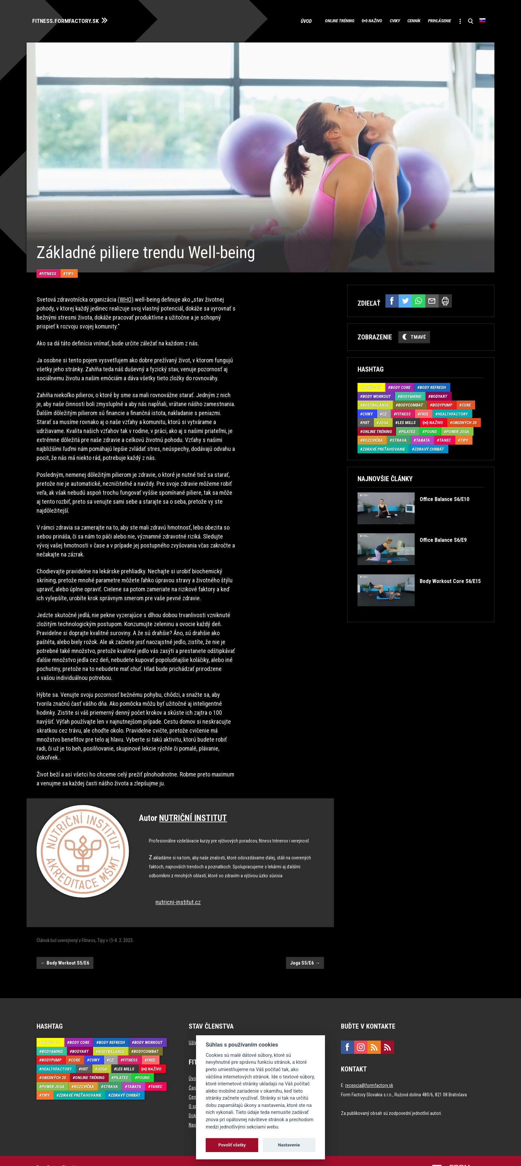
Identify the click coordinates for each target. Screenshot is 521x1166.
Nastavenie (289, 1144)
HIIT (366, 419)
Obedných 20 (464, 419)
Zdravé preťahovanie (384, 446)
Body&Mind (410, 393)
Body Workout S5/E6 (65, 941)
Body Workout (377, 393)
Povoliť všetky (232, 1144)
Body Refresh (433, 384)
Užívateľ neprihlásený (209, 1020)
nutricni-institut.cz (178, 879)
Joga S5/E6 (305, 941)
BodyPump (442, 402)
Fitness (49, 251)
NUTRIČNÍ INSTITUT (193, 796)
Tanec (445, 437)
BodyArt (439, 393)
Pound (431, 428)
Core (466, 402)
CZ (384, 411)
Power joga (457, 428)
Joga (383, 419)
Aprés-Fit (372, 384)
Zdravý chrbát (429, 446)
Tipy (69, 251)
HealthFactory (453, 411)
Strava (399, 437)
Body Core (400, 384)
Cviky (366, 20)
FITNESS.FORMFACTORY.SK (74, 19)
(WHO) (126, 277)
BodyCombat (410, 402)
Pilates (408, 428)
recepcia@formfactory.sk (369, 1063)
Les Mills (407, 419)
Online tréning (295, 20)
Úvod (259, 20)
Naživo (339, 20)
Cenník (393, 20)
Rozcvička (373, 437)
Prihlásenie (427, 20)
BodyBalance (376, 402)
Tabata (423, 437)
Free (424, 411)
